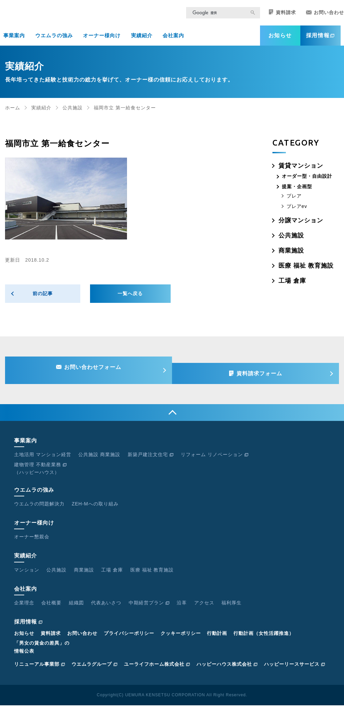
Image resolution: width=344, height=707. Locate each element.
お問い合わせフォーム (89, 373)
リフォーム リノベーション (215, 456)
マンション (26, 571)
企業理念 (24, 604)
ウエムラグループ (95, 665)
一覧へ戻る (130, 298)
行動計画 (217, 635)
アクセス (204, 604)
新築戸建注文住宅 (151, 456)
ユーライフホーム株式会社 (157, 665)
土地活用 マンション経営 (42, 456)
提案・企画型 (297, 191)
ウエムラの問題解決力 (39, 505)
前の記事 (43, 298)
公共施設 (72, 112)
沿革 (182, 604)
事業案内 (14, 40)
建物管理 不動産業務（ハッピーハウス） (40, 470)
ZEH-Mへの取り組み (95, 505)
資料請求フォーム (262, 373)
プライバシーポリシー (129, 635)
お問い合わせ (325, 16)
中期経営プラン (149, 604)
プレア (294, 200)
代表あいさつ (106, 604)
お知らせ (280, 40)
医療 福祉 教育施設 (306, 270)
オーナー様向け (102, 40)
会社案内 (173, 40)
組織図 (76, 604)
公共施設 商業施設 (99, 456)
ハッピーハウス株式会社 (227, 665)
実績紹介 (142, 40)
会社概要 (51, 604)
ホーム (12, 112)
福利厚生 (231, 604)
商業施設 (291, 255)
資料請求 (282, 16)
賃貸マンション (300, 170)
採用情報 (320, 40)
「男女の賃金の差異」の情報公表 (42, 648)
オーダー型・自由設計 (307, 180)
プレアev (297, 210)
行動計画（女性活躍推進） (263, 635)
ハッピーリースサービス (294, 665)
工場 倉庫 (292, 285)
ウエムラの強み (54, 40)
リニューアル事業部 (39, 665)
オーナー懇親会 (31, 538)
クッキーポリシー (181, 635)
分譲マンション (300, 224)
